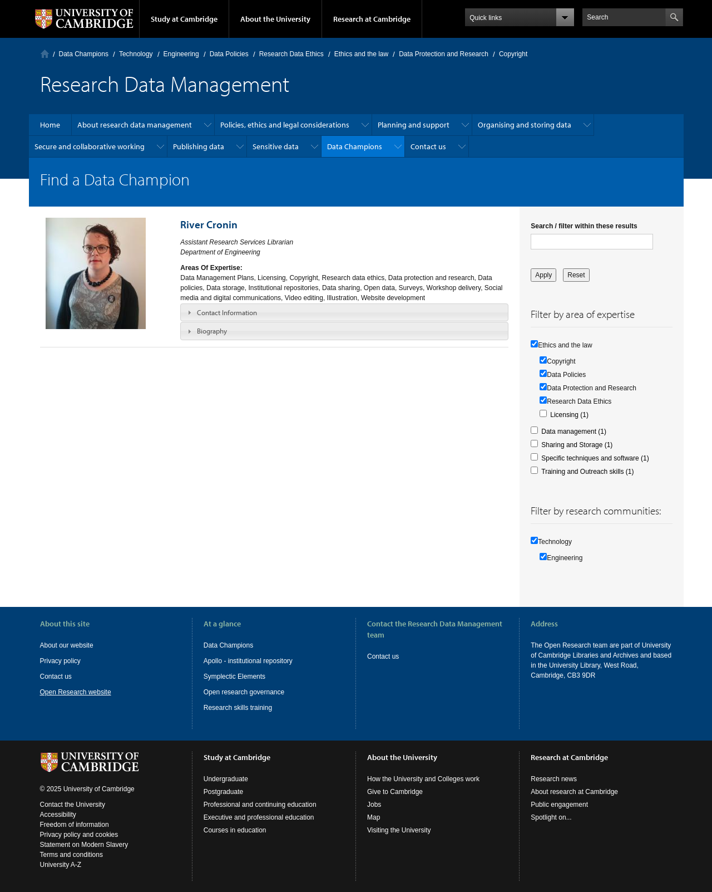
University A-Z (61, 865)
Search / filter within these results (584, 226)
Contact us (428, 146)
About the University (275, 19)
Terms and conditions (71, 855)
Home (45, 53)
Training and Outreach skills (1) (587, 472)
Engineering (181, 54)
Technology (136, 54)
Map (373, 817)
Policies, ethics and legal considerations (284, 125)
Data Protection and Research (443, 54)
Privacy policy (60, 661)
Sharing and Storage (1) (576, 445)
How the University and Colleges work (423, 779)
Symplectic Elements (234, 676)
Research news (554, 779)
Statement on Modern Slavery (84, 845)
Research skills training (238, 708)
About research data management (134, 125)
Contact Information (227, 312)
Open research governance (244, 692)
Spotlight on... (551, 817)
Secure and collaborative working (89, 146)
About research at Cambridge (574, 792)
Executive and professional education (259, 817)
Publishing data (198, 146)
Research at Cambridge (372, 19)
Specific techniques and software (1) (595, 458)
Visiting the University (399, 830)
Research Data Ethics (291, 54)
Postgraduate (223, 792)
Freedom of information (74, 825)
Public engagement (559, 804)
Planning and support (413, 125)
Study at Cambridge (184, 19)
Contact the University (72, 804)
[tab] (344, 312)
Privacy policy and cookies (79, 835)
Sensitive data (276, 146)
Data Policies (229, 54)
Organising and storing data (524, 125)
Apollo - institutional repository (248, 661)
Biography (212, 330)
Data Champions (83, 54)
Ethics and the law (361, 54)
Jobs (374, 804)
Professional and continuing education (260, 804)
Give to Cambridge (395, 792)
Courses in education (235, 830)
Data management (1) (573, 431)
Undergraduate (226, 779)
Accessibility (58, 815)
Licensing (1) (569, 415)
